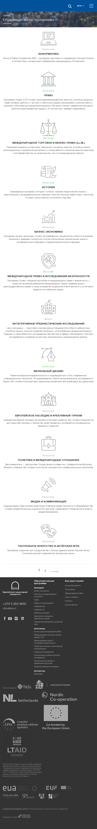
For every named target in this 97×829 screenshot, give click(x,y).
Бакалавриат (39, 588)
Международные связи (74, 593)
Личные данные (71, 605)
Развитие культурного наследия (46, 667)
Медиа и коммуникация (43, 603)
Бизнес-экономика (41, 591)
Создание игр (39, 610)
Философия (38, 674)
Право (36, 600)
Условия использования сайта (15, 809)
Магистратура (39, 629)
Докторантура (39, 671)
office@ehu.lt (9, 609)
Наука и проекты (71, 597)
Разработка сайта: (10, 817)
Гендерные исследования (44, 652)
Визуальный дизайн (41, 613)
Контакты (69, 601)
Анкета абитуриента (73, 586)
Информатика (39, 607)
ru (80, 6)
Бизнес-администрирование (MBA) (47, 632)
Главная (6, 16)
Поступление (70, 590)
